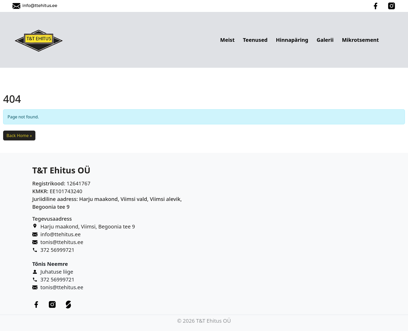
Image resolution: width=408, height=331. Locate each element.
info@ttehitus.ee (39, 5)
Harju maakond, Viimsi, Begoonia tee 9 (87, 226)
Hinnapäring (292, 39)
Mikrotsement (360, 39)
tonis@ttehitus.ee (61, 242)
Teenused (255, 39)
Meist (227, 39)
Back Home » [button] (19, 135)
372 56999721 (57, 249)
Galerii (325, 39)
